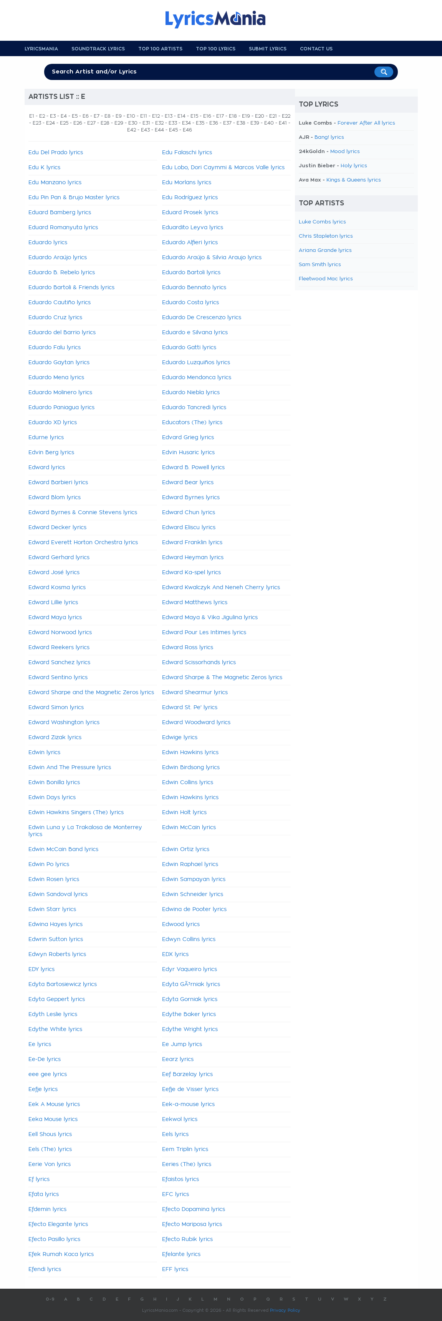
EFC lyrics (175, 1194)
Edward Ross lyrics (187, 647)
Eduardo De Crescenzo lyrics (201, 317)
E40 (269, 123)
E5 (75, 116)
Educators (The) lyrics (192, 422)
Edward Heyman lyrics (192, 557)
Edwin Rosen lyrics (53, 879)
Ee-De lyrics (44, 1059)
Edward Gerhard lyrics (58, 557)
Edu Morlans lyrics (186, 182)
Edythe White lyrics (55, 1029)
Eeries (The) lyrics (186, 1164)
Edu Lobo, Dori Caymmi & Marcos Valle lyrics (223, 167)
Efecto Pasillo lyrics (54, 1239)
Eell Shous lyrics (50, 1134)
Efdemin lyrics (47, 1209)
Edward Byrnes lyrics (191, 497)
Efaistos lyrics (180, 1179)
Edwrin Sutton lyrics (55, 939)
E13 (168, 116)
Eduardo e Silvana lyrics (195, 332)
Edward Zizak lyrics (54, 737)
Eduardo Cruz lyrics (55, 317)
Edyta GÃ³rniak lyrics (191, 984)
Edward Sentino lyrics (58, 677)
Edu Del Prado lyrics (55, 152)
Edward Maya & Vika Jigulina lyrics (210, 617)
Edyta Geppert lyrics (56, 999)
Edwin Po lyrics (48, 864)
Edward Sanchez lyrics (59, 662)
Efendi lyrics (44, 1269)
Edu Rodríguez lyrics (190, 197)
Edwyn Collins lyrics (188, 939)
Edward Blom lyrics (54, 497)
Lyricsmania (41, 49)
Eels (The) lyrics (50, 1149)
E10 (131, 116)
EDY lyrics (41, 969)
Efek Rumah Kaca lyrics (61, 1254)
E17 (220, 116)
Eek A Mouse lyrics (54, 1104)
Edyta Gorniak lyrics (189, 999)
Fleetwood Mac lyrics (326, 279)
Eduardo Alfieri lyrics (190, 242)
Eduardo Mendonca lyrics (196, 377)
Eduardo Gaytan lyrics (58, 362)
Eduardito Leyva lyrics (192, 227)
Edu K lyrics (44, 167)
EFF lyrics (175, 1269)
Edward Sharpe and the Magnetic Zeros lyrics (91, 692)
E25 (64, 123)
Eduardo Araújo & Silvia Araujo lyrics (212, 257)
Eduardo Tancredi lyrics (194, 407)
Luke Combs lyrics (322, 222)
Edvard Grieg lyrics (188, 437)
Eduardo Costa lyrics (190, 302)
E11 (143, 116)
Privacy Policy (285, 1310)
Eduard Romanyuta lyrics (63, 227)
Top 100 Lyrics (215, 49)
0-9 (50, 1299)
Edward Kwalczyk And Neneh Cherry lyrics (221, 587)
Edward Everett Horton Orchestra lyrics (83, 542)
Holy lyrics (354, 165)
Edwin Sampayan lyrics (193, 879)
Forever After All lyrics (366, 123)
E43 (145, 130)
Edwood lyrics (181, 924)
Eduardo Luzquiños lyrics (196, 362)
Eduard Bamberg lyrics (59, 212)
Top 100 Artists (160, 49)
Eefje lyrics (43, 1089)
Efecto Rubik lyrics (187, 1239)
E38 (241, 123)
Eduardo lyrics (47, 242)
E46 (187, 130)
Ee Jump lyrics (182, 1044)
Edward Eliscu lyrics (188, 527)
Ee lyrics (39, 1044)
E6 (86, 116)
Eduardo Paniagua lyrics (61, 407)
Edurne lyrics (46, 437)
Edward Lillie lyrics (53, 602)
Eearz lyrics (178, 1059)
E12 (156, 116)
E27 (91, 123)
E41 (283, 123)
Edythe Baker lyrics (189, 1014)
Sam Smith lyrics (320, 264)
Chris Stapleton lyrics (326, 236)
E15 (194, 116)
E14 (181, 116)
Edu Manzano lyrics (54, 182)
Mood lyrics (345, 151)
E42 (131, 130)
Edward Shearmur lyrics (195, 692)
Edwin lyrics (44, 752)
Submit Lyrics (267, 49)
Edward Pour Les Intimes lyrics (204, 632)
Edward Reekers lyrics (58, 647)
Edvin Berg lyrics (51, 452)
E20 (259, 116)
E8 (107, 116)
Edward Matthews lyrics (194, 602)
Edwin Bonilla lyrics (54, 782)
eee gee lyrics (47, 1074)
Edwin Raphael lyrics (190, 864)
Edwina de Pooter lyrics (194, 909)
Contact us (316, 49)
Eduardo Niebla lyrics (191, 392)
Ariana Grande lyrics (325, 250)
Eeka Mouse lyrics (53, 1119)
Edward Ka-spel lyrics (191, 572)
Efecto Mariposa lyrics (192, 1224)
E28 (105, 123)
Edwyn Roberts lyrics (57, 954)
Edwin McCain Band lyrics (63, 849)
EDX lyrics (175, 954)
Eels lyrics (175, 1134)
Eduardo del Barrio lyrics (62, 332)
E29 (118, 123)
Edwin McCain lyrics (189, 827)
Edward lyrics (46, 467)
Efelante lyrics (181, 1254)
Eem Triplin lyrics (185, 1149)
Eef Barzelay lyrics (187, 1074)
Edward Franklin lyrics (192, 542)
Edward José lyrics (53, 572)
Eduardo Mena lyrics (56, 377)
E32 (159, 123)
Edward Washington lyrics (63, 722)
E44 (159, 130)
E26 (77, 123)
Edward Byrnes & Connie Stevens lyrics (82, 512)
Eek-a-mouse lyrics (188, 1104)
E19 (246, 116)
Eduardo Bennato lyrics (194, 287)
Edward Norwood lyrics (60, 632)
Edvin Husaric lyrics (188, 452)
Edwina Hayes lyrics (55, 924)
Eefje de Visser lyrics (190, 1089)
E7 (96, 116)
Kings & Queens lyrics (353, 180)
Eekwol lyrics (179, 1119)
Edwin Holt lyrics (184, 812)
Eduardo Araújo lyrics (57, 257)
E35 (200, 123)
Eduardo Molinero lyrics (60, 392)
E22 (286, 116)
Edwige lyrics (179, 737)
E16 (207, 116)
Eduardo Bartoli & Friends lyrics (71, 287)
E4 (64, 116)
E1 (31, 116)
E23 (37, 123)
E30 (132, 123)
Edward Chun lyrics (188, 512)
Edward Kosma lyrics (57, 587)
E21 (273, 116)
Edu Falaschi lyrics (187, 152)
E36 (213, 123)
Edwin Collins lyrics (187, 782)
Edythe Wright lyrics (190, 1029)
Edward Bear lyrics (188, 482)
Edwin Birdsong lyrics (191, 767)
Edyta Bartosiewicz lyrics (62, 984)
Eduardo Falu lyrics (54, 347)
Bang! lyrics (329, 137)
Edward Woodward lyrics (196, 722)
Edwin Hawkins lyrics (190, 752)
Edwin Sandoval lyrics (58, 894)
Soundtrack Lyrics (98, 49)
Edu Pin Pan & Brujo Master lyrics (73, 197)
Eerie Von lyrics (49, 1164)
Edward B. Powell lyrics (193, 467)
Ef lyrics (39, 1179)
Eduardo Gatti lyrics (189, 347)
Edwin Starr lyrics (52, 909)
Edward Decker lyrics (57, 527)
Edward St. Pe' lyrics (189, 707)
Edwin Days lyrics (52, 797)
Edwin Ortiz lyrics (185, 849)
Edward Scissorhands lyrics (199, 662)
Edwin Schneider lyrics (192, 894)
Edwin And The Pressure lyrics (69, 767)
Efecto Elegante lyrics (58, 1224)
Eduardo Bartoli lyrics (191, 272)
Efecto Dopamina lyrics (193, 1209)
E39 (254, 123)
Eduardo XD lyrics (52, 422)
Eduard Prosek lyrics (190, 212)
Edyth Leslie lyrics (52, 1014)
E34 (186, 123)
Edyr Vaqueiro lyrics (189, 969)
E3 (53, 116)
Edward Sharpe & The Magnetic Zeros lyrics (222, 677)
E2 (42, 116)
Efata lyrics (43, 1194)
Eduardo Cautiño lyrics (59, 302)
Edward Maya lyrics (55, 617)
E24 (50, 123)
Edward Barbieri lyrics (58, 482)
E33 (173, 123)
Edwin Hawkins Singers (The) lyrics (76, 812)
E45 (173, 130)
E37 (227, 123)
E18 (233, 116)
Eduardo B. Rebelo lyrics (61, 272)
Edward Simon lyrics (56, 707)
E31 (146, 123)
